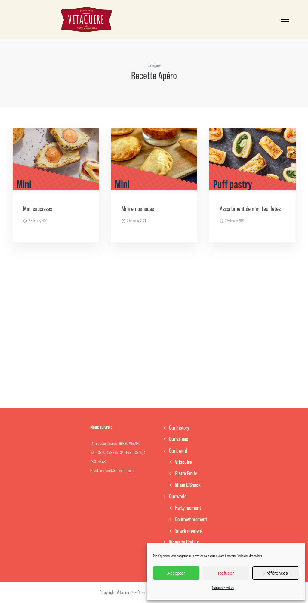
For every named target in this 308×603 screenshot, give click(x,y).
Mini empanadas (138, 209)
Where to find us (184, 542)
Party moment (188, 508)
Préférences (275, 573)
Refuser (226, 573)
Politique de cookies (223, 588)
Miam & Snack (188, 485)
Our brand (178, 451)
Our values (178, 439)
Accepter (176, 573)
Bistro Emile (186, 474)
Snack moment (188, 531)
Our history (179, 428)
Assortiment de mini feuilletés (250, 209)
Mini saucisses (37, 209)
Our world (178, 497)
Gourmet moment (191, 519)
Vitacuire (183, 462)
